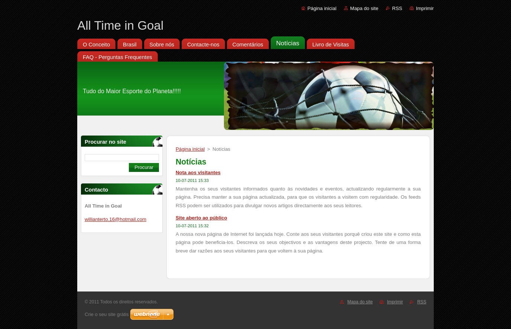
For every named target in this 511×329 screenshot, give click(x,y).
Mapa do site (364, 8)
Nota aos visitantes (198, 172)
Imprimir (425, 8)
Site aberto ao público (201, 218)
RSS (397, 8)
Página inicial (321, 8)
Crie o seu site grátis (107, 314)
